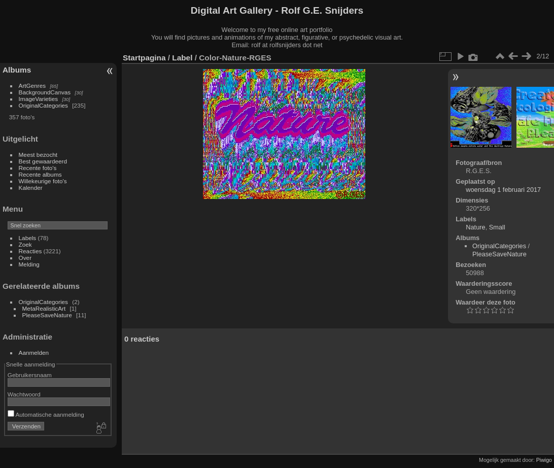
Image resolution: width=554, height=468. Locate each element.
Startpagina (144, 57)
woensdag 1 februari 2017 (503, 189)
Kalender (31, 187)
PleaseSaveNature (47, 315)
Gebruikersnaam (30, 375)
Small (497, 227)
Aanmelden (34, 352)
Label (182, 57)
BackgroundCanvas (45, 92)
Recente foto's (38, 167)
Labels (28, 238)
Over (25, 257)
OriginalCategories (43, 105)
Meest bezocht (38, 154)
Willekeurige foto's (43, 181)
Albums (17, 69)
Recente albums (40, 174)
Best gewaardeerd (43, 161)
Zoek (25, 244)
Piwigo (544, 460)
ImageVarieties (38, 98)
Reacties (30, 251)
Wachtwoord (24, 394)
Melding (29, 264)
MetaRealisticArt (44, 308)
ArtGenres (32, 85)
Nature (475, 227)
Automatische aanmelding (46, 414)
